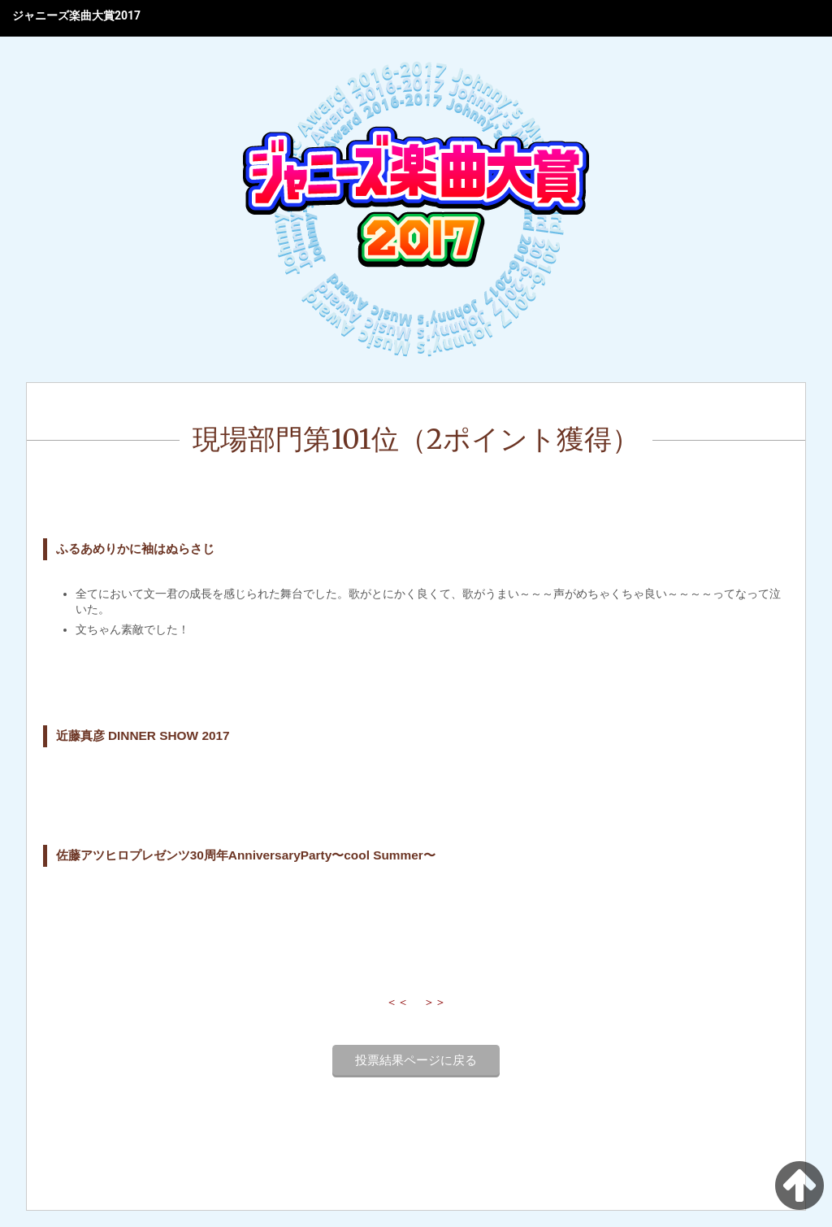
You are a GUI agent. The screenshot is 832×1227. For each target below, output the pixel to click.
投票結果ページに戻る (416, 1060)
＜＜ (397, 1001)
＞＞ (434, 1001)
